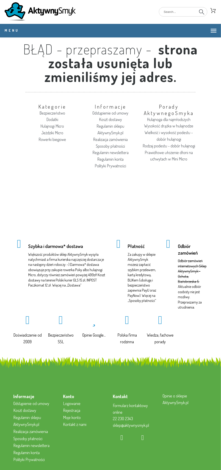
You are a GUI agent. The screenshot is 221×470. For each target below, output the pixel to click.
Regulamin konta (110, 159)
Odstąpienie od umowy (110, 112)
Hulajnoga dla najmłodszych (169, 119)
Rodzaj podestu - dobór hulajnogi (169, 145)
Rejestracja (71, 410)
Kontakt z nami (74, 424)
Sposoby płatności (110, 146)
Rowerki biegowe (52, 139)
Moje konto (72, 417)
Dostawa (74, 285)
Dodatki (52, 119)
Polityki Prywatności (110, 165)
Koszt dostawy (110, 119)
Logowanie (71, 403)
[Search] (183, 12)
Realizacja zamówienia (110, 139)
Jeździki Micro (52, 132)
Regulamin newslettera (110, 152)
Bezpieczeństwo (52, 112)
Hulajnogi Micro (52, 126)
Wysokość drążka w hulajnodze (168, 125)
